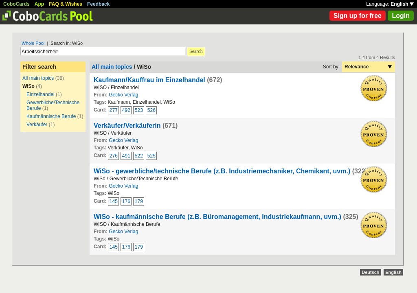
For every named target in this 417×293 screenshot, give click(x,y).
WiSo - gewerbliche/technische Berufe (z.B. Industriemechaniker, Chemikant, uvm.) (222, 171)
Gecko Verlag (123, 95)
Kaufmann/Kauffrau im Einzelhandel (149, 80)
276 (114, 156)
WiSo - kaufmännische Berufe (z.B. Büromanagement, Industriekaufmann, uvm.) (217, 216)
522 (139, 156)
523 (139, 110)
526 (151, 110)
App (39, 4)
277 (114, 110)
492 (126, 110)
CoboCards (16, 4)
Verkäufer (36, 124)
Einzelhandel (40, 94)
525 (151, 156)
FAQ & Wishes (65, 4)
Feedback (98, 4)
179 (139, 201)
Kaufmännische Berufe (51, 116)
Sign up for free (358, 15)
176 (126, 201)
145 (114, 201)
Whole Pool (33, 43)
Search (196, 51)
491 (126, 156)
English (402, 4)
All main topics (38, 78)
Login (401, 15)
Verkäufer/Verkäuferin (127, 125)
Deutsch (370, 272)
